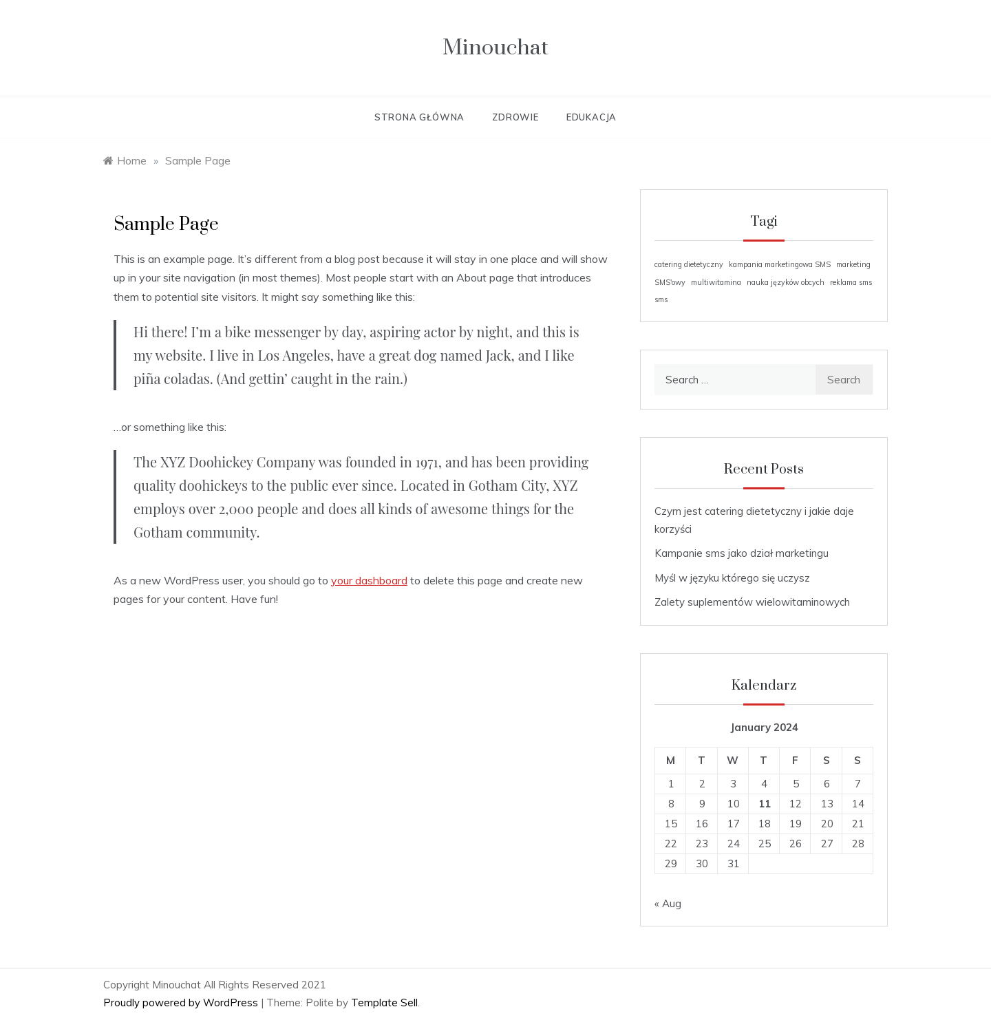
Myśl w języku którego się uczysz (732, 577)
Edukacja (591, 117)
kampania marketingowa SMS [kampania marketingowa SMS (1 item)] (780, 264)
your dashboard (369, 580)
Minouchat (495, 47)
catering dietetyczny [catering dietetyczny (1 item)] (688, 264)
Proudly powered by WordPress (182, 1002)
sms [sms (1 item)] (661, 299)
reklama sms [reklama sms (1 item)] (851, 282)
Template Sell (384, 1002)
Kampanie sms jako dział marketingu (741, 553)
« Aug (667, 903)
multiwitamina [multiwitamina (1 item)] (716, 282)
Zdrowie (515, 117)
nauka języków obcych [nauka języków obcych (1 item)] (785, 282)
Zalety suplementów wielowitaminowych (752, 601)
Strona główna (419, 117)
